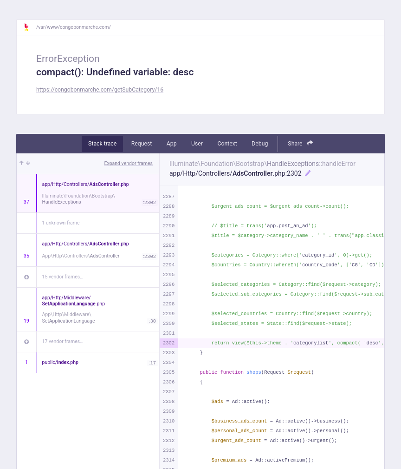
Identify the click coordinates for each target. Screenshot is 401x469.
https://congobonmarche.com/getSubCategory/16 (99, 89)
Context (227, 143)
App (172, 143)
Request (141, 143)
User (197, 143)
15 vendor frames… (63, 277)
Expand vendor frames (128, 163)
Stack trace (102, 143)
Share (300, 143)
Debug (260, 143)
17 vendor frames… (63, 341)
